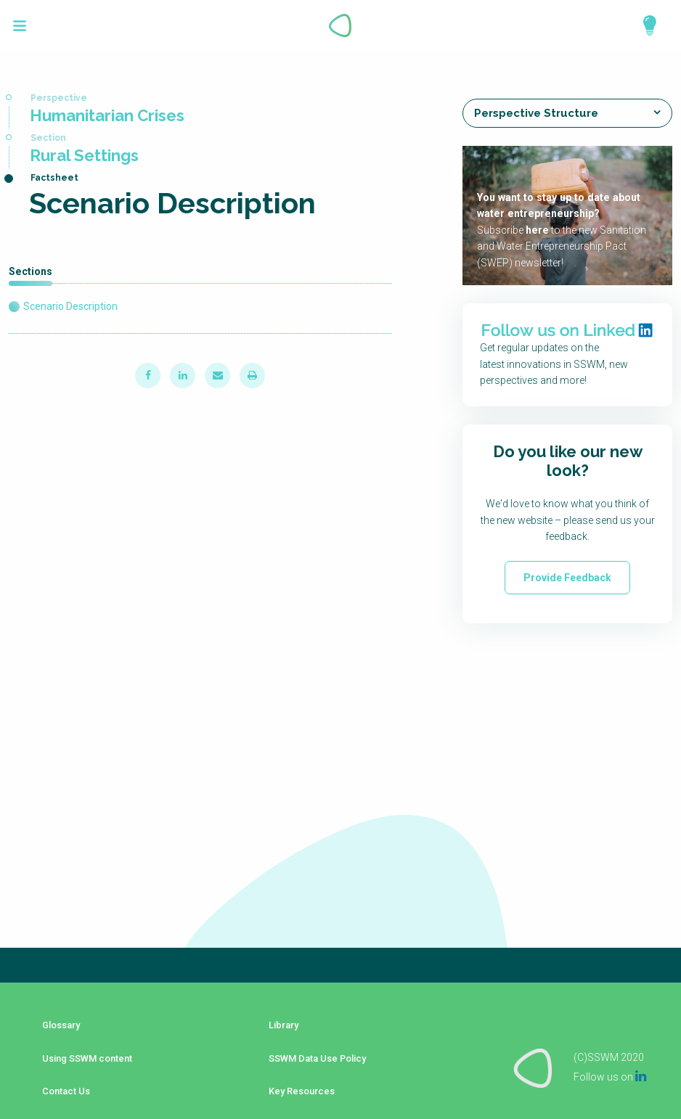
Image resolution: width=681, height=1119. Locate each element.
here (536, 230)
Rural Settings (84, 155)
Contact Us (60, 1072)
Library (277, 1028)
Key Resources (297, 1072)
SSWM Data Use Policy (314, 1050)
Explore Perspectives (643, 25)
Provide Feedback (567, 577)
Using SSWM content (84, 1050)
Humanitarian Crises (107, 115)
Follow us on (610, 1059)
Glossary (56, 1028)
